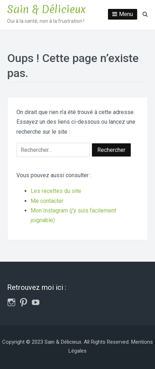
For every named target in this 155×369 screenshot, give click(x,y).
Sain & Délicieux (46, 9)
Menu (126, 14)
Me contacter (47, 201)
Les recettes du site (56, 191)
